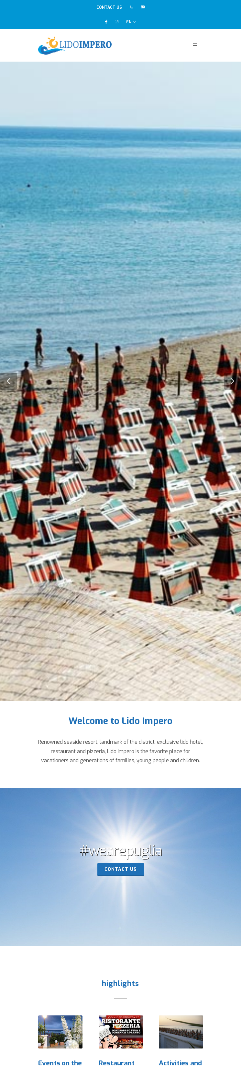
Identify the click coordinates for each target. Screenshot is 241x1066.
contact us (120, 869)
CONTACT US (109, 7)
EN (131, 22)
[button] (8, 381)
